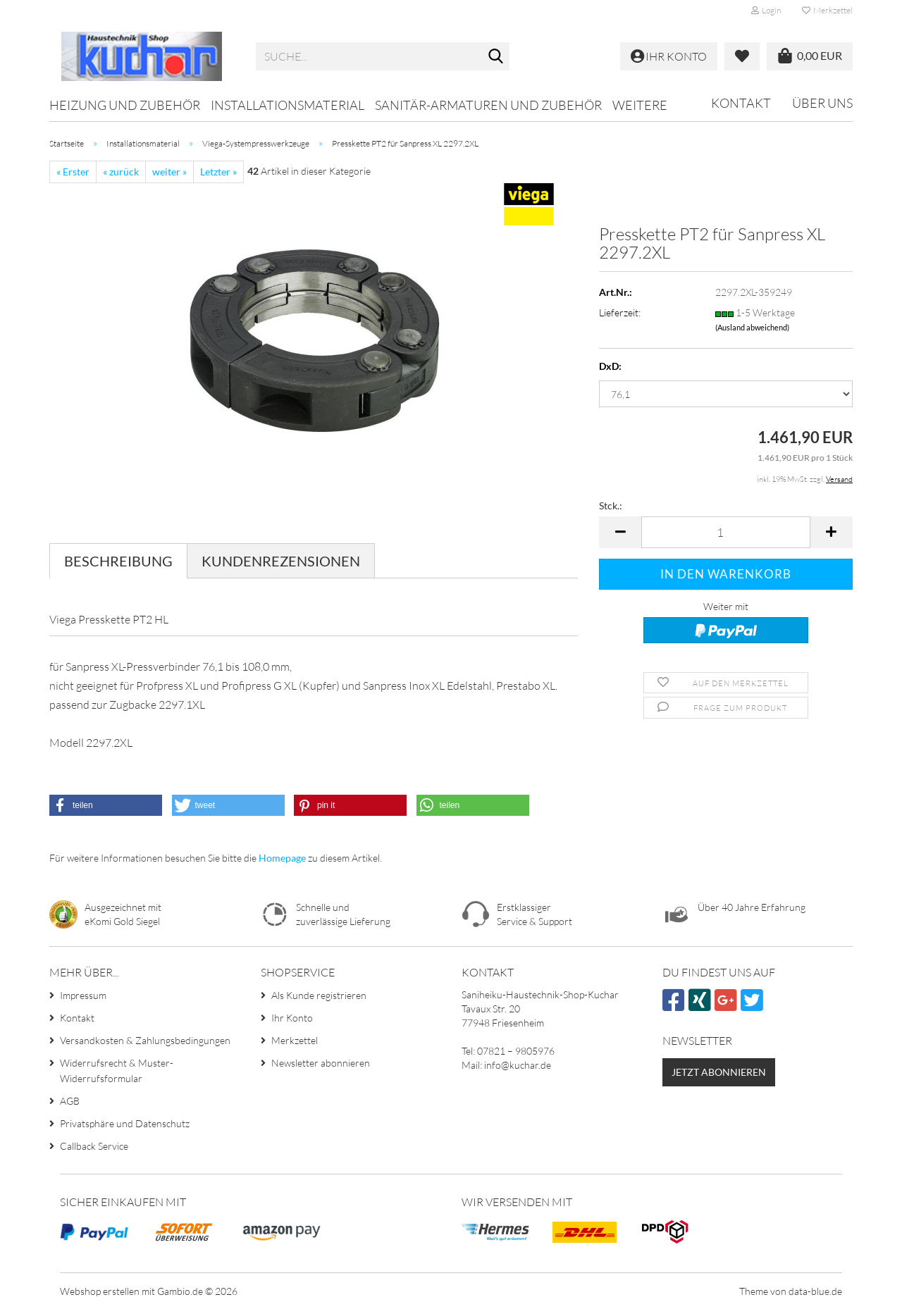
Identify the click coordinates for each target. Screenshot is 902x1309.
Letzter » (218, 172)
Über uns (822, 103)
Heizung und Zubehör (124, 105)
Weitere (639, 105)
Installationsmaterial (287, 105)
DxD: (610, 366)
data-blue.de (815, 1291)
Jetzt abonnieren (719, 1072)
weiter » (169, 172)
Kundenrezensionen (281, 560)
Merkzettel (827, 10)
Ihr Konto (292, 1018)
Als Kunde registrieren (318, 995)
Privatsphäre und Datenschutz (125, 1123)
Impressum (83, 995)
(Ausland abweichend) (752, 327)
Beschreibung (118, 560)
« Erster (72, 172)
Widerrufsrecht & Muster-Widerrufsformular (116, 1070)
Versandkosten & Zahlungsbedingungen (145, 1040)
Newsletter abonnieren (320, 1063)
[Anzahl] (725, 532)
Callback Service (94, 1146)
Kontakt (741, 103)
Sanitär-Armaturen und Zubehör (488, 105)
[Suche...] (496, 57)
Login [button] (766, 10)
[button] (620, 532)
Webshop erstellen (100, 1291)
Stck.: (610, 505)
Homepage (282, 858)
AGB (70, 1101)
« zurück (121, 172)
